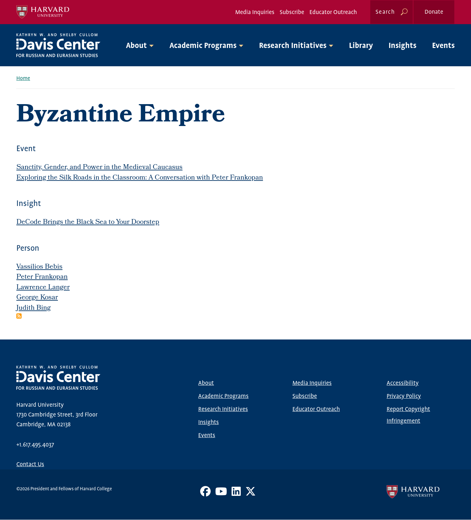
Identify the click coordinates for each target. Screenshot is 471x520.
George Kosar (37, 298)
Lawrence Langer (43, 287)
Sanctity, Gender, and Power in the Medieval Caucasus (99, 167)
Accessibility (403, 383)
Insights (402, 45)
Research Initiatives (223, 409)
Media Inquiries (254, 12)
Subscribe (292, 12)
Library (361, 45)
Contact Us (30, 464)
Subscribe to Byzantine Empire (19, 316)
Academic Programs (223, 396)
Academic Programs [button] (202, 45)
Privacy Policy (404, 396)
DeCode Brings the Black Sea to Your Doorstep (87, 222)
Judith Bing (33, 308)
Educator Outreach (333, 12)
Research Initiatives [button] (292, 45)
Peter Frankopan (42, 277)
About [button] (136, 45)
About (206, 383)
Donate (434, 12)
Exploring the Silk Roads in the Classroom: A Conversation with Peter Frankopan (139, 178)
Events (443, 45)
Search (385, 12)
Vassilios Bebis (39, 267)
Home (23, 78)
